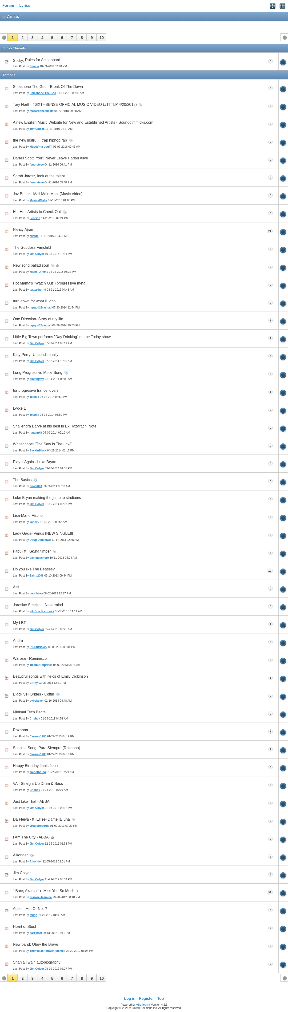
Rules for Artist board (42, 60)
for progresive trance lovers (36, 390)
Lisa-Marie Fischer (28, 516)
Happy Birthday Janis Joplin (36, 766)
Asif (16, 587)
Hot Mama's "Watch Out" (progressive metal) (50, 283)
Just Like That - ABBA (31, 801)
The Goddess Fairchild (32, 247)
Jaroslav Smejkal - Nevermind (38, 605)
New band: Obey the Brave (35, 944)
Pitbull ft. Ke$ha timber (32, 551)
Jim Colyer (22, 873)
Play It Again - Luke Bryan (34, 462)
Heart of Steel (24, 927)
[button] (12, 37)
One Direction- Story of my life (38, 319)
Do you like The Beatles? (34, 569)
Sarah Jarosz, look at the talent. (39, 176)
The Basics (22, 480)
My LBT (19, 623)
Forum (8, 6)
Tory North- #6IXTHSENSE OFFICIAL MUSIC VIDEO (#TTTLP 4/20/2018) (75, 105)
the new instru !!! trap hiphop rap (40, 140)
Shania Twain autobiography (36, 962)
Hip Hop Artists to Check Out (37, 212)
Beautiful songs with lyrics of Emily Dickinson (50, 676)
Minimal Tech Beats (29, 712)
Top (160, 998)
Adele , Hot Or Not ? (30, 909)
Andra (18, 641)
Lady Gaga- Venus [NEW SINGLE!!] (43, 533)
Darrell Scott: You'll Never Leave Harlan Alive (50, 158)
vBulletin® (143, 1004)
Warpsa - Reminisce (30, 658)
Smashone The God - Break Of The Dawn (48, 87)
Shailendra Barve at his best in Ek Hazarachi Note (54, 426)
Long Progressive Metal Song (37, 373)
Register (146, 998)
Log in (130, 998)
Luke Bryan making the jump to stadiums (47, 498)
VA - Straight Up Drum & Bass (38, 784)
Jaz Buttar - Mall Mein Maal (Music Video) (48, 194)
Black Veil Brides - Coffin (33, 694)
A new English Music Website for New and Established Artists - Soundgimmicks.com (83, 122)
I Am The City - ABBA (31, 837)
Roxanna (20, 730)
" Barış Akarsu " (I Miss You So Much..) (45, 891)
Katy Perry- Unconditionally (35, 355)
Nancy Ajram (23, 230)
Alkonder (20, 855)
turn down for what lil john (34, 301)
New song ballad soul (31, 265)
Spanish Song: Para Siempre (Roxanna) (46, 748)
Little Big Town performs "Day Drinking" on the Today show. (62, 337)
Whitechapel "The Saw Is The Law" (42, 444)
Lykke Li (20, 408)
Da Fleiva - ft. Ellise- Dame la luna (41, 819)
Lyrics (24, 6)
